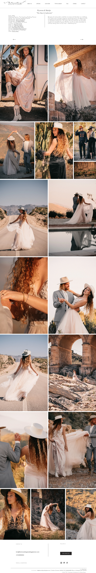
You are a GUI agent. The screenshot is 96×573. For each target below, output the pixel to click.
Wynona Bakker (20, 21)
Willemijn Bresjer (83, 572)
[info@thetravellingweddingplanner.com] (27, 552)
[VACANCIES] (66, 553)
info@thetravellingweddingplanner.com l (44, 570)
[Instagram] (61, 563)
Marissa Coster (18, 25)
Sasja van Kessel (20, 19)
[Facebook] (67, 563)
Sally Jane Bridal (18, 26)
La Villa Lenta (18, 23)
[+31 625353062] (27, 555)
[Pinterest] (64, 563)
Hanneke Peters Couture (19, 28)
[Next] (82, 39)
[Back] (14, 39)
